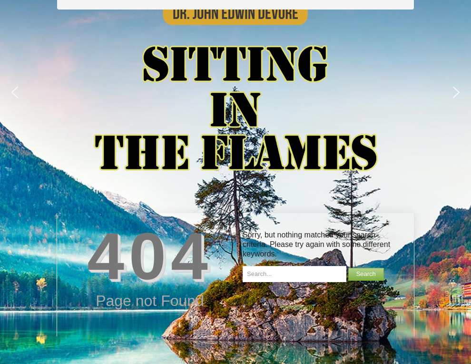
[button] (14, 92)
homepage (297, 307)
